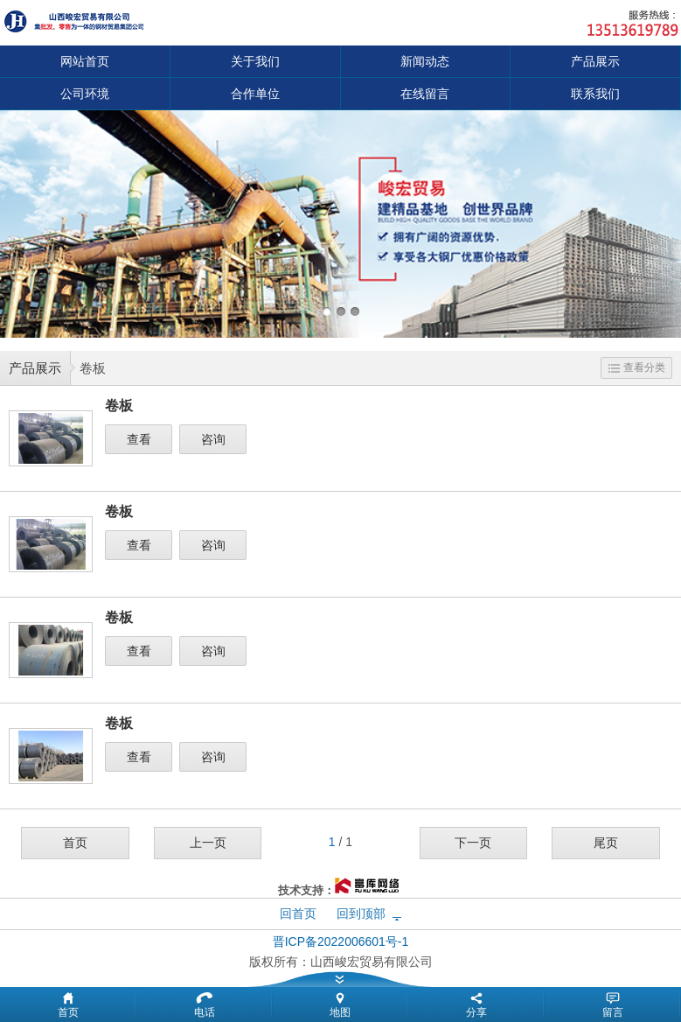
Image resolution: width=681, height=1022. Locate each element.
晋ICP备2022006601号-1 (341, 941)
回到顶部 (361, 913)
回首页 (298, 913)
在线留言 (424, 94)
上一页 (208, 843)
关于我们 (255, 61)
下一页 (473, 843)
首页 (75, 843)
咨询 (213, 439)
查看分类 (636, 367)
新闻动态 (424, 61)
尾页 (606, 843)
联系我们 (595, 94)
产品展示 (595, 61)
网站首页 (84, 61)
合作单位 (255, 94)
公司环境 (84, 94)
